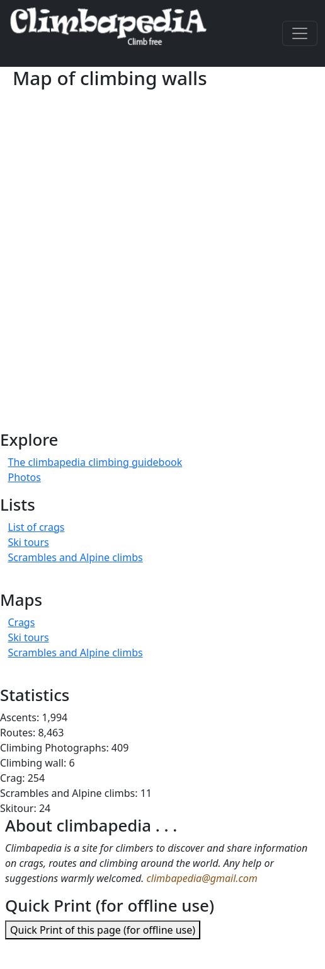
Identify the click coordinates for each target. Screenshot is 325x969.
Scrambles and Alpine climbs (75, 557)
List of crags (36, 527)
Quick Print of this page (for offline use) (102, 930)
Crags (21, 622)
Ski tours (28, 542)
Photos (24, 477)
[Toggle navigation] (299, 33)
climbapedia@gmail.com (202, 878)
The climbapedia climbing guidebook (95, 462)
